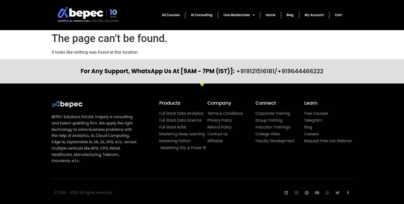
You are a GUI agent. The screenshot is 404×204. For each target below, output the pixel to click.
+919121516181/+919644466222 (202, 71)
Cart (338, 15)
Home (270, 15)
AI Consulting (201, 15)
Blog (290, 15)
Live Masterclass (239, 15)
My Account (314, 15)
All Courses (171, 15)
